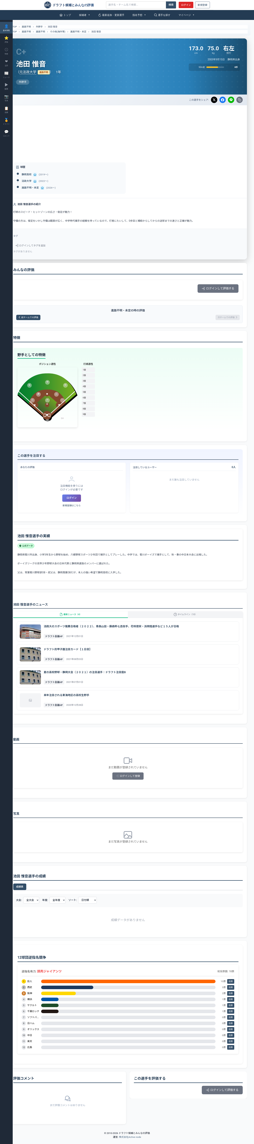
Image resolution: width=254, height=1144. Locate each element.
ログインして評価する (218, 288)
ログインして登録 (133, 780)
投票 (231, 986)
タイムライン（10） (188, 617)
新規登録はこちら (80, 506)
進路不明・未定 (89, 31)
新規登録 (202, 5)
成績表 (30, 891)
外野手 (50, 26)
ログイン (186, 5)
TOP (23, 27)
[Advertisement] (133, 131)
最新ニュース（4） (78, 617)
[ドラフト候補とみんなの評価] (73, 4)
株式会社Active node (130, 1141)
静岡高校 (37, 174)
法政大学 (37, 181)
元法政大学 (38, 72)
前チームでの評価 (41, 318)
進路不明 (37, 26)
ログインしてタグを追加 (41, 245)
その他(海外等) (68, 31)
